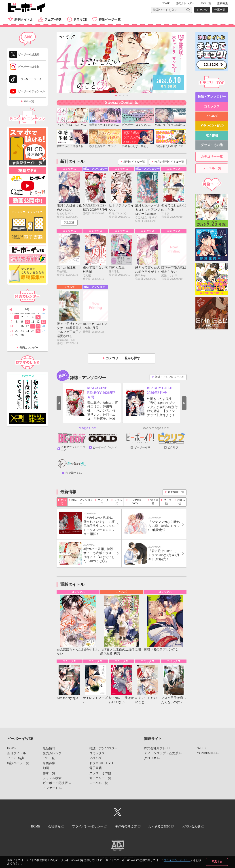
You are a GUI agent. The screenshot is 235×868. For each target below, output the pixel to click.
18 (32, 326)
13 (43, 321)
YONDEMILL (206, 753)
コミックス (103, 501)
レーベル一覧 (211, 168)
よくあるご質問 (159, 826)
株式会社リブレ (155, 748)
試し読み (69, 222)
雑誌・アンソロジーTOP (169, 376)
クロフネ (150, 758)
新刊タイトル (23, 19)
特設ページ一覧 (110, 19)
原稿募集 (222, 3)
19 (38, 326)
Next (184, 403)
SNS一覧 (206, 3)
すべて (63, 501)
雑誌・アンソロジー (82, 501)
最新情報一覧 (176, 492)
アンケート (50, 788)
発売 (185, 3)
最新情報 (49, 748)
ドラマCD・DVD (136, 501)
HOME (166, 3)
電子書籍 (154, 501)
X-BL (200, 748)
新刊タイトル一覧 (134, 161)
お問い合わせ (191, 826)
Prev (59, 403)
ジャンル (202, 9)
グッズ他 (168, 501)
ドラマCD (80, 19)
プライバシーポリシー (177, 860)
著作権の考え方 (126, 826)
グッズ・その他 (212, 145)
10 (27, 321)
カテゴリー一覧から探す (123, 358)
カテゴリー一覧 (212, 156)
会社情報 (54, 826)
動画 (46, 768)
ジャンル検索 (52, 778)
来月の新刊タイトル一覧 (169, 161)
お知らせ (181, 501)
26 (38, 331)
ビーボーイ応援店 (55, 783)
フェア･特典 (53, 19)
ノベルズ (118, 501)
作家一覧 (219, 9)
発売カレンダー (28, 347)
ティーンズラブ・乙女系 (161, 753)
